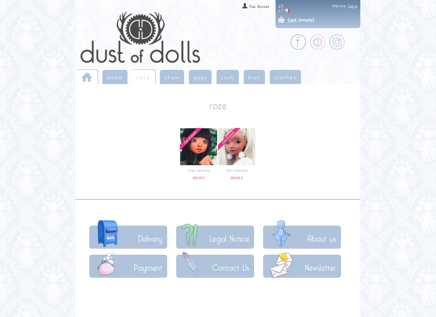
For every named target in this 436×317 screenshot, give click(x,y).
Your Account (259, 5)
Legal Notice (229, 237)
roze (143, 76)
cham (172, 76)
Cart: (293, 20)
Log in (352, 5)
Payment (148, 266)
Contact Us (230, 266)
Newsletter (320, 266)
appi (200, 76)
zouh (227, 76)
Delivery (150, 237)
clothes (285, 76)
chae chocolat (198, 170)
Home (86, 77)
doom (115, 76)
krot (254, 76)
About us (321, 237)
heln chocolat (237, 170)
